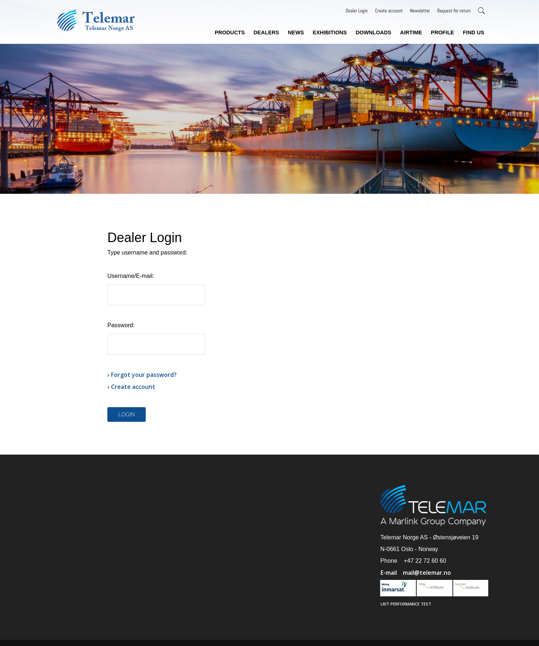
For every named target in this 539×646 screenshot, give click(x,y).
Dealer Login (357, 11)
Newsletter (420, 11)
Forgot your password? (144, 375)
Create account (389, 11)
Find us (473, 32)
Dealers (266, 32)
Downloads (373, 32)
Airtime (411, 32)
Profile (442, 32)
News (296, 32)
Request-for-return (454, 11)
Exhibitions (330, 32)
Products (230, 32)
